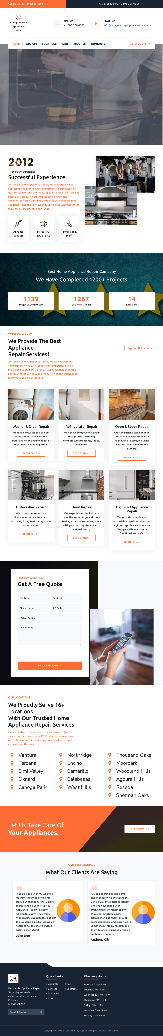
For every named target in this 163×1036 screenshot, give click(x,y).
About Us (52, 984)
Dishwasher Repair (31, 507)
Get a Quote (139, 828)
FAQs (65, 44)
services (31, 44)
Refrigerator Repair (81, 426)
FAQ (68, 984)
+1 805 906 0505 (74, 25)
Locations (49, 44)
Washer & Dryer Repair (31, 426)
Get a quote (140, 44)
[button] (79, 949)
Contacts (98, 44)
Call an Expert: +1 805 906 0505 (119, 3)
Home (16, 44)
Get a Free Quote (49, 665)
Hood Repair (81, 507)
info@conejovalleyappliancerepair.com (127, 25)
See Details (31, 453)
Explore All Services (141, 348)
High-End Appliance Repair (132, 509)
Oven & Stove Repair (132, 426)
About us (79, 44)
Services (51, 988)
